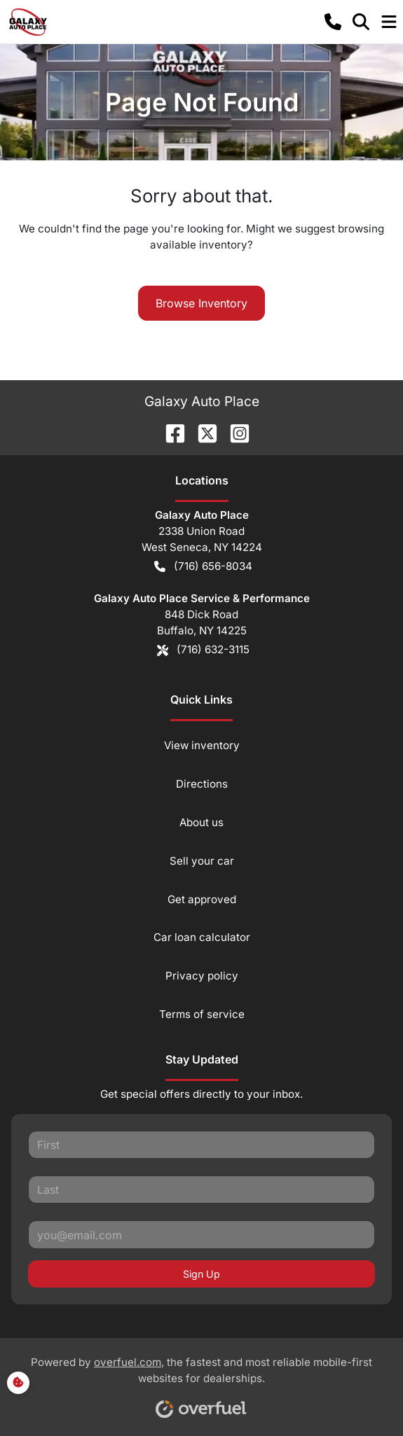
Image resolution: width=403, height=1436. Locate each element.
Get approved (202, 899)
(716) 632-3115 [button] (203, 650)
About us (201, 822)
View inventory (202, 745)
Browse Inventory (201, 303)
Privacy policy (201, 975)
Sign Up (201, 1274)
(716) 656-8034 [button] (203, 567)
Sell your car (202, 860)
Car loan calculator (201, 937)
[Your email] (201, 1234)
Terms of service (202, 1014)
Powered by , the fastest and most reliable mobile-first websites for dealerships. (201, 1382)
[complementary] (361, 1394)
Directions (202, 783)
